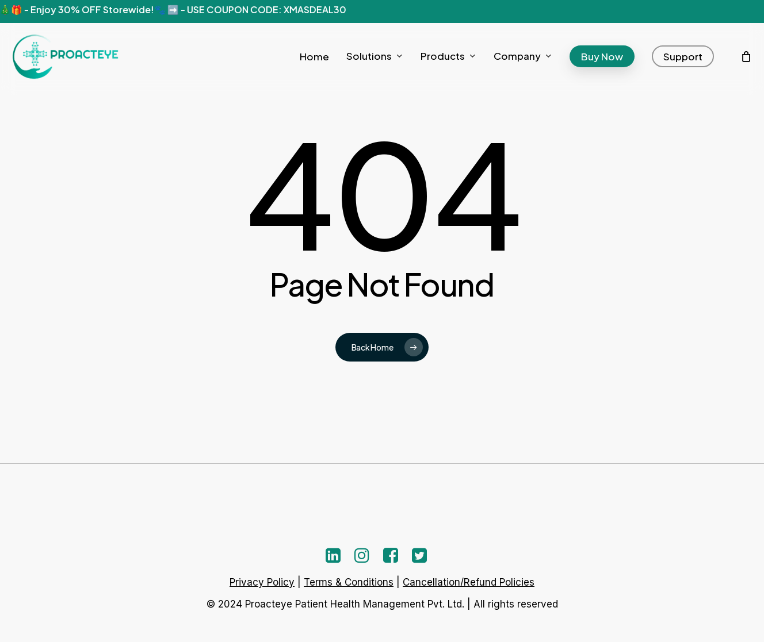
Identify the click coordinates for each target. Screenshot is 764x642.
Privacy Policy (262, 582)
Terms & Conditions (349, 582)
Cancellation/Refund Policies (468, 582)
